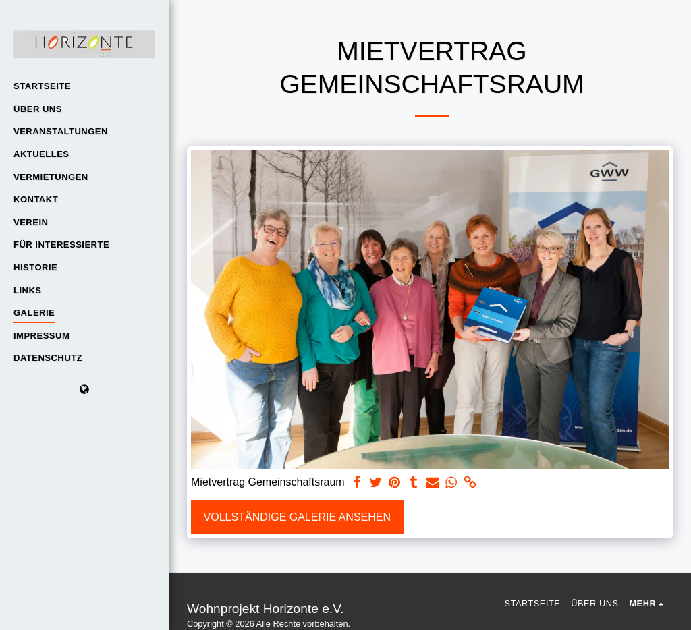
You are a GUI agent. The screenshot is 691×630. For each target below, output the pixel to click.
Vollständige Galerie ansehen (297, 517)
